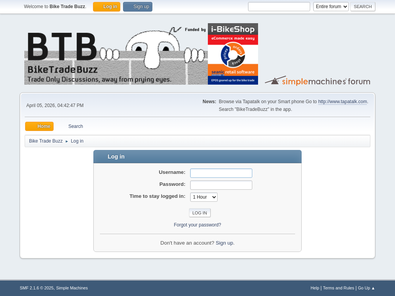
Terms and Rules (338, 288)
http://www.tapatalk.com (342, 101)
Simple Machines (72, 288)
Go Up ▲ (366, 288)
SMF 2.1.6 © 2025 (37, 288)
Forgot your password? (197, 225)
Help (315, 288)
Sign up (224, 243)
